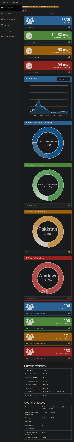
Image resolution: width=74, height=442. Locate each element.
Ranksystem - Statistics (10, 2)
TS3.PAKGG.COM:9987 (49, 412)
